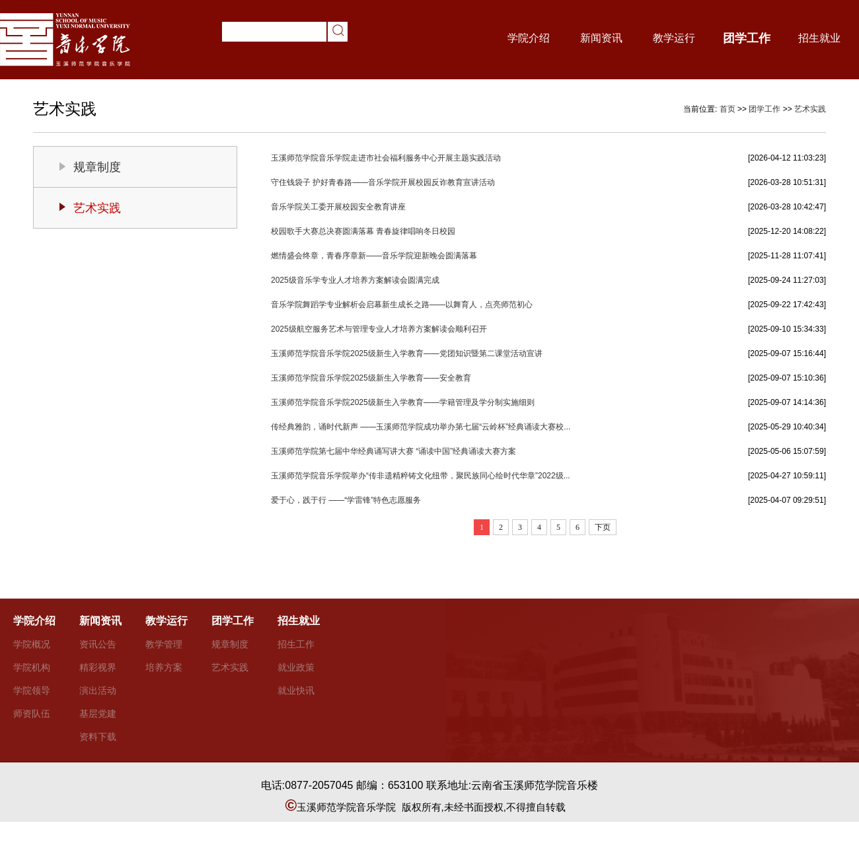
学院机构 (31, 667)
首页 (727, 109)
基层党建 (97, 713)
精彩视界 (97, 667)
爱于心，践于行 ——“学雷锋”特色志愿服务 (346, 500)
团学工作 (746, 38)
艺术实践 (810, 109)
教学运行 (674, 38)
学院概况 (31, 644)
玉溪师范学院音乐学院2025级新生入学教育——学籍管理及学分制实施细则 (403, 402)
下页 (603, 527)
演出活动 (97, 690)
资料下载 (97, 736)
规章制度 (97, 167)
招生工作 (296, 644)
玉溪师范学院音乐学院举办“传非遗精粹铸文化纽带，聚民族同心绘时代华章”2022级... (420, 475)
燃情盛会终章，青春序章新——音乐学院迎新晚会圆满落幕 (374, 255)
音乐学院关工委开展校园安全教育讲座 (338, 206)
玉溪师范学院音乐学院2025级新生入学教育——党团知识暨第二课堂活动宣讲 (406, 353)
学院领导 (31, 690)
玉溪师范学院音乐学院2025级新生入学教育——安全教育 (371, 378)
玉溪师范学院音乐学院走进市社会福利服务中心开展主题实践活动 (386, 158)
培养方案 (163, 667)
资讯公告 (97, 644)
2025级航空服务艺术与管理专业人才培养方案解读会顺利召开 (379, 329)
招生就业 (819, 38)
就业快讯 (296, 690)
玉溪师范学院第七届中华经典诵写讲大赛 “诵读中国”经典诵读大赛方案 (393, 451)
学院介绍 (528, 38)
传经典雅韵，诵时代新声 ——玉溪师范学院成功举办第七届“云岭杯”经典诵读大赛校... (420, 426)
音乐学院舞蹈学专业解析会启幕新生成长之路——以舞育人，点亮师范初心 (402, 304)
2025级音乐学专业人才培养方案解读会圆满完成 (355, 280)
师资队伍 (31, 713)
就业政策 (296, 667)
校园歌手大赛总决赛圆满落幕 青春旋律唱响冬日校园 (363, 231)
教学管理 (163, 644)
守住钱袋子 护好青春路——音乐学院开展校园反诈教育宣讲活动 (383, 182)
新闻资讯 (601, 38)
